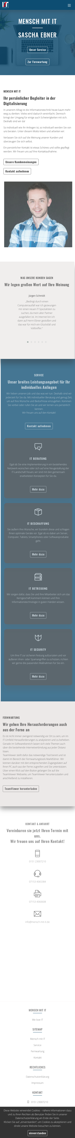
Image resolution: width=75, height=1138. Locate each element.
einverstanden (37, 1133)
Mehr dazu (39, 490)
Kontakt (38, 1058)
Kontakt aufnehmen (17, 171)
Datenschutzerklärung (27, 1118)
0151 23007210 (37, 1103)
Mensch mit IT (37, 1039)
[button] (27, 342)
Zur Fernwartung (38, 62)
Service (37, 1046)
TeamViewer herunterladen (20, 788)
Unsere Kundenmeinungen (21, 162)
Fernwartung (37, 1052)
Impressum (37, 1084)
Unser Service (37, 49)
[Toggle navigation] (69, 4)
